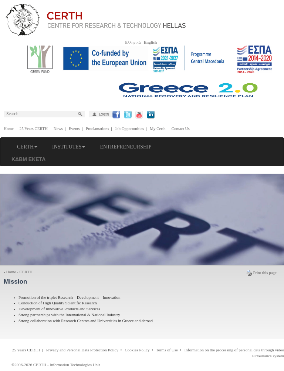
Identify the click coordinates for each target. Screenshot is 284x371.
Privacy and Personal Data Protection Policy (82, 350)
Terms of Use (167, 350)
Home (9, 128)
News (58, 128)
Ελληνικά (133, 42)
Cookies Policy (137, 350)
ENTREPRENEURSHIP (125, 147)
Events (74, 128)
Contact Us (181, 128)
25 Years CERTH (34, 128)
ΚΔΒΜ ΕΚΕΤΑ (28, 159)
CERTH (27, 147)
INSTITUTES (68, 147)
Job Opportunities (129, 128)
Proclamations (97, 128)
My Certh (157, 128)
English (150, 42)
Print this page (261, 272)
